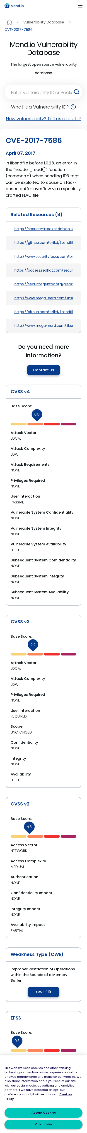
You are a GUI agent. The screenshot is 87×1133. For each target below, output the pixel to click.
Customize (43, 1124)
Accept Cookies (43, 1112)
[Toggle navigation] (80, 6)
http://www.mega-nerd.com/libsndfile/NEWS (43, 325)
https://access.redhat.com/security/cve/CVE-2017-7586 (43, 270)
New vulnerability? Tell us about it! (43, 118)
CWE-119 (43, 992)
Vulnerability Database (43, 22)
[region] (43, 1094)
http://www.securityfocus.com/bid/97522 (43, 256)
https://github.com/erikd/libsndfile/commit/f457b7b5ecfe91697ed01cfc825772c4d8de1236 (43, 242)
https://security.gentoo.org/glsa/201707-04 (43, 284)
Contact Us (43, 370)
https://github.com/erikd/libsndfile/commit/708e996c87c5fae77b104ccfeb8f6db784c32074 (43, 311)
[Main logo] (16, 5)
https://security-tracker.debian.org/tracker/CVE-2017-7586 (43, 228)
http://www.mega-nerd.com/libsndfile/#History (43, 298)
